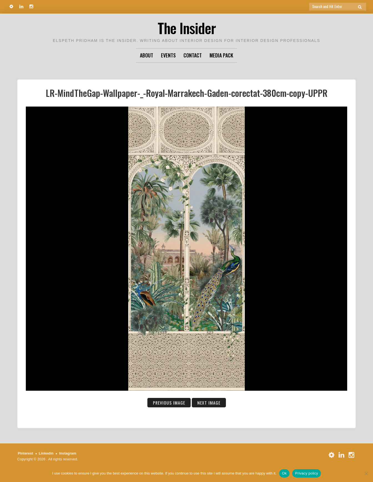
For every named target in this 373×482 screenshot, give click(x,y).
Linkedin (46, 453)
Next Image (208, 402)
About (146, 55)
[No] (366, 473)
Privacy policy (306, 473)
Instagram (68, 453)
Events (168, 55)
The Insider (186, 27)
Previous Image (169, 402)
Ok (284, 473)
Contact (192, 55)
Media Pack (221, 55)
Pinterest (25, 453)
